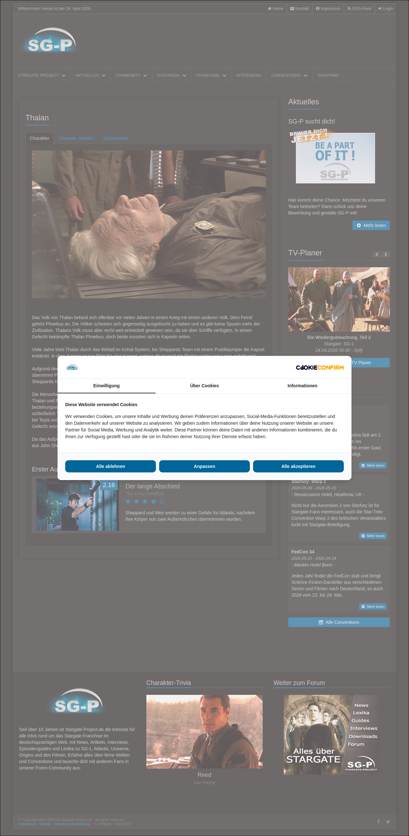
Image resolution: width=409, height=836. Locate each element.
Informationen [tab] (302, 385)
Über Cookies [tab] (204, 385)
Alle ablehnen (110, 466)
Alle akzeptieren (299, 466)
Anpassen (204, 466)
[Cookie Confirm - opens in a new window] (320, 367)
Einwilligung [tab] (106, 385)
